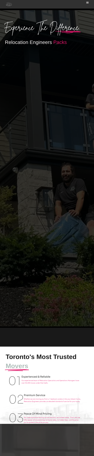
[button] (87, 2)
